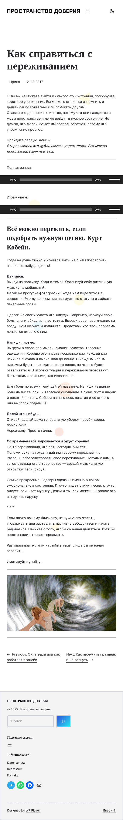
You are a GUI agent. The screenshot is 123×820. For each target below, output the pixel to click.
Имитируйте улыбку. (24, 561)
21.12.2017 (35, 82)
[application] (61, 179)
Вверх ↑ (109, 810)
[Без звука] (105, 179)
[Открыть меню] (87, 11)
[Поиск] (63, 721)
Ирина (14, 82)
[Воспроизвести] (5, 179)
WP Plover (33, 810)
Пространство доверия (43, 11)
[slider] (56, 179)
